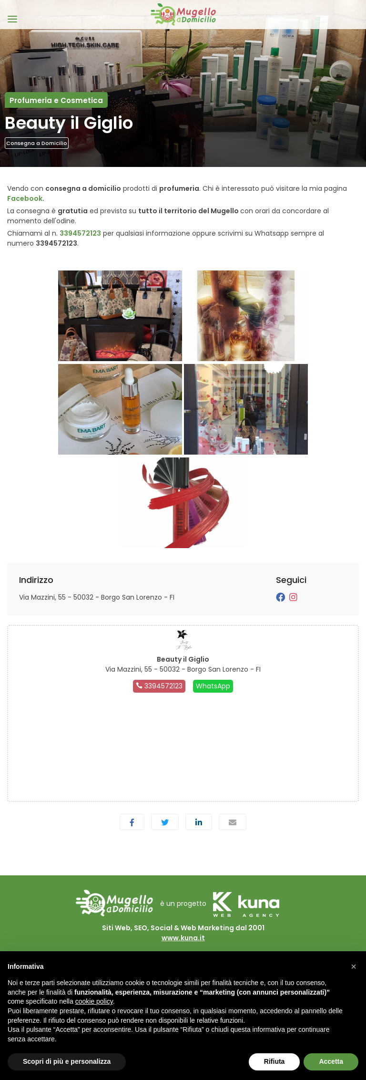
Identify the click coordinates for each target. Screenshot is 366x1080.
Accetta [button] (331, 1061)
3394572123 (80, 233)
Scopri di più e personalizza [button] (67, 1061)
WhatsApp (213, 686)
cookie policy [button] (94, 1001)
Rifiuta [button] (274, 1061)
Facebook (24, 198)
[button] (353, 966)
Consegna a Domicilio (36, 143)
